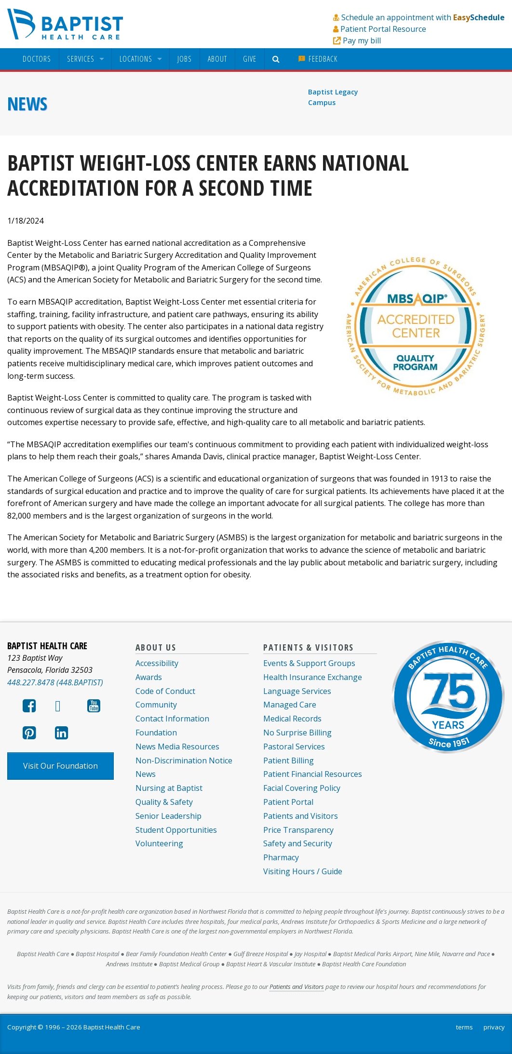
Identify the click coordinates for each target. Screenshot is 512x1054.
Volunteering (159, 843)
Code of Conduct (165, 691)
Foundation (156, 732)
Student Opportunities (176, 830)
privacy (494, 1027)
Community (156, 704)
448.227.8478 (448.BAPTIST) (55, 682)
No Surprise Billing (297, 732)
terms (464, 1027)
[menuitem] (37, 59)
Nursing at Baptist (168, 788)
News (27, 104)
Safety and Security (297, 843)
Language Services (297, 691)
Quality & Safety (164, 802)
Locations (136, 59)
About (217, 58)
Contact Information (172, 718)
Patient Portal (288, 802)
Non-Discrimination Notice (183, 760)
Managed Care (289, 704)
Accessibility (156, 663)
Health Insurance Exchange (312, 677)
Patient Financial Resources (312, 774)
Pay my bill (362, 40)
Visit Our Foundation (60, 765)
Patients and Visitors (300, 816)
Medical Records (292, 718)
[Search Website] (277, 59)
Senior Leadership (168, 816)
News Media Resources (177, 746)
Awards (148, 677)
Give (249, 58)
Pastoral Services (294, 746)
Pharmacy (281, 857)
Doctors (37, 59)
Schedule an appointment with (423, 17)
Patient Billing (288, 760)
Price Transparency (298, 830)
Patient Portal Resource (383, 29)
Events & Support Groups (309, 663)
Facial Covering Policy (301, 788)
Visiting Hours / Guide (302, 871)
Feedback (317, 58)
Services (80, 59)
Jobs (184, 58)
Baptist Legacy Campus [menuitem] (333, 97)
